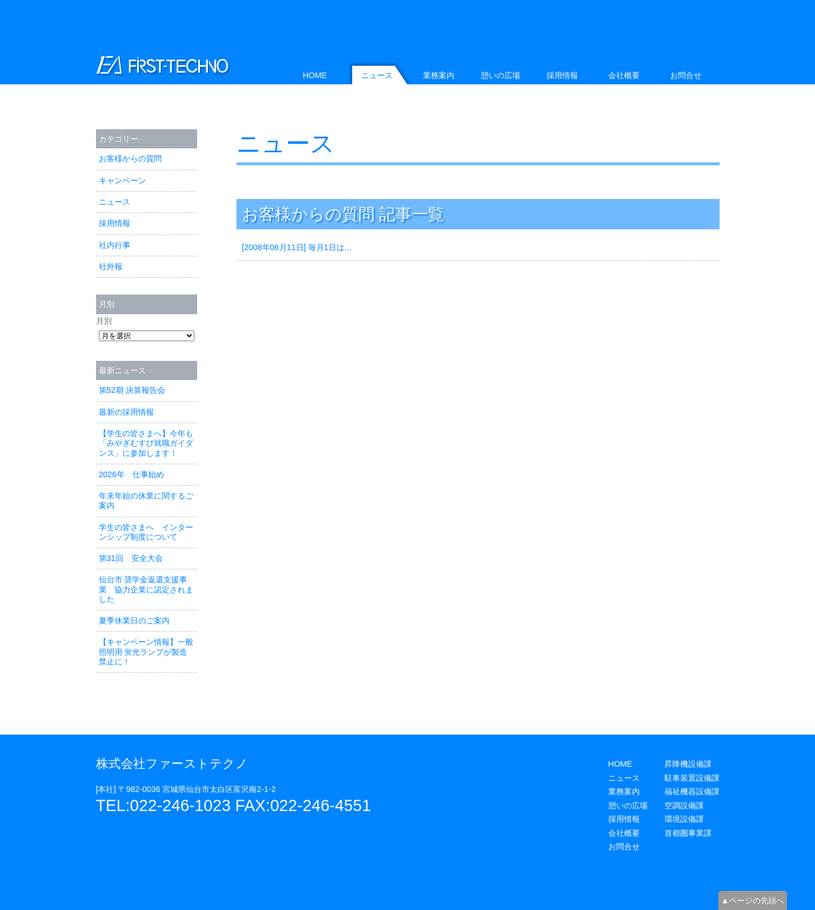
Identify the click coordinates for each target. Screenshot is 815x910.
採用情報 (114, 223)
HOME (315, 75)
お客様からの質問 (130, 158)
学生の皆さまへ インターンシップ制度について (146, 532)
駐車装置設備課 (692, 777)
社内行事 (114, 245)
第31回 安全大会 (131, 558)
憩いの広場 (500, 75)
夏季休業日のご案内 (134, 620)
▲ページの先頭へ (752, 900)
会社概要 (624, 75)
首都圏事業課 (688, 832)
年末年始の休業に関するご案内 (146, 500)
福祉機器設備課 (692, 791)
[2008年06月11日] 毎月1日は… (297, 247)
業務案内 (438, 75)
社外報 (110, 266)
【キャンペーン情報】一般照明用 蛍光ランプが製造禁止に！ (146, 651)
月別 (104, 320)
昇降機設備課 (688, 763)
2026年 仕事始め (131, 474)
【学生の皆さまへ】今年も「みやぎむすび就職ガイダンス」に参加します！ (146, 443)
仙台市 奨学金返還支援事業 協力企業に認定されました (146, 589)
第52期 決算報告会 (132, 390)
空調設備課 (684, 805)
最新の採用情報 (126, 412)
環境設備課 (684, 818)
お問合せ (686, 75)
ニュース (285, 143)
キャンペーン (122, 180)
